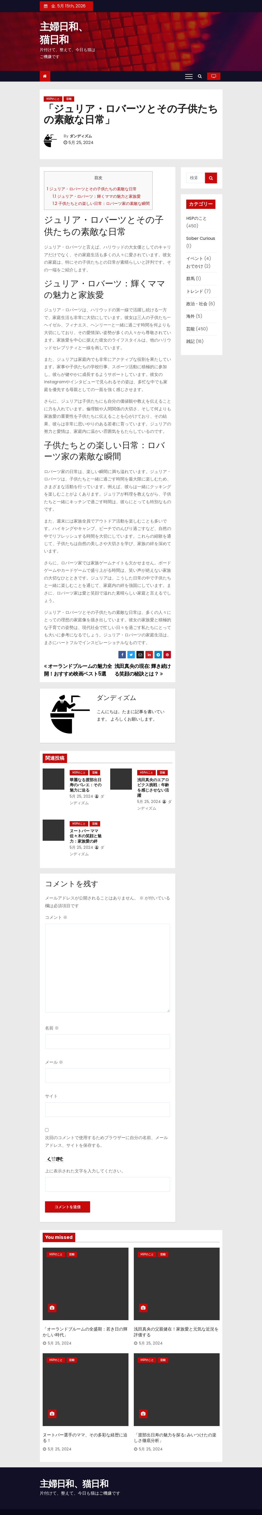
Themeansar (51, 1505)
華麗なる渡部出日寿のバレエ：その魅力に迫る (86, 785)
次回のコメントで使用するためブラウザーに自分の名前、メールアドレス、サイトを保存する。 (106, 1136)
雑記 (190, 341)
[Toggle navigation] (189, 76)
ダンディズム (81, 136)
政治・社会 (196, 304)
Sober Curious (200, 238)
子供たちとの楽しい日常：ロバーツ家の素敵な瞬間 (101, 203)
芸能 (69, 99)
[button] (201, 76)
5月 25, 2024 (80, 796)
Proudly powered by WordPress (67, 1500)
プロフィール (210, 1502)
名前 (52, 1023)
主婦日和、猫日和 (74, 1465)
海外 (190, 316)
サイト (51, 1091)
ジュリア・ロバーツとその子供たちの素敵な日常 (92, 189)
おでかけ (194, 266)
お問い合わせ (161, 1502)
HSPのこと (53, 99)
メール (54, 1057)
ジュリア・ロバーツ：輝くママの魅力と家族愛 (97, 196)
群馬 (190, 279)
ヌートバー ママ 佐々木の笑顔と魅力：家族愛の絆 (84, 831)
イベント (194, 258)
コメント (56, 912)
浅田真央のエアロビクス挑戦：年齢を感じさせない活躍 (154, 785)
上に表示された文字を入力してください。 (85, 1166)
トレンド (194, 291)
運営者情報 (185, 1502)
